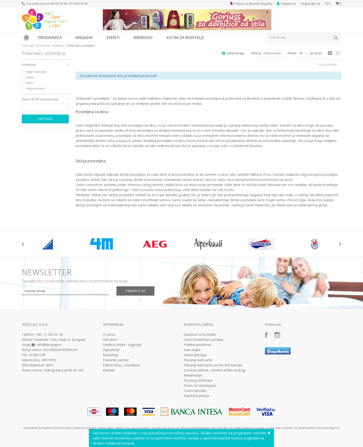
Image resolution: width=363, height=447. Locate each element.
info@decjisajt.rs (49, 344)
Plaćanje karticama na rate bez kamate (213, 365)
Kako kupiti (192, 350)
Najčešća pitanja (196, 396)
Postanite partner (116, 360)
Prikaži (292, 53)
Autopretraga (235, 53)
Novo (29, 83)
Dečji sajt (28, 46)
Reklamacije (193, 375)
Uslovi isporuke (195, 391)
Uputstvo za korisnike (200, 334)
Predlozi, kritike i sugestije (122, 345)
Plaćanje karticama (198, 360)
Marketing (110, 355)
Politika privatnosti (197, 345)
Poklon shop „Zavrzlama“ (122, 365)
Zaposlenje (111, 350)
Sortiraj (256, 53)
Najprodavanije (36, 72)
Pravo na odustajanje (200, 385)
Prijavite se (135, 291)
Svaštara (58, 46)
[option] (48, 244)
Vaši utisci (110, 340)
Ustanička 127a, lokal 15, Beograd (59, 339)
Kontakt (109, 370)
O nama (109, 334)
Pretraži (45, 119)
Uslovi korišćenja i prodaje (203, 340)
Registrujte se (310, 3)
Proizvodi (43, 46)
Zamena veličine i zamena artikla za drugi (214, 370)
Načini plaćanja (195, 355)
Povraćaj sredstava (198, 380)
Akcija (30, 77)
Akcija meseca (35, 88)
